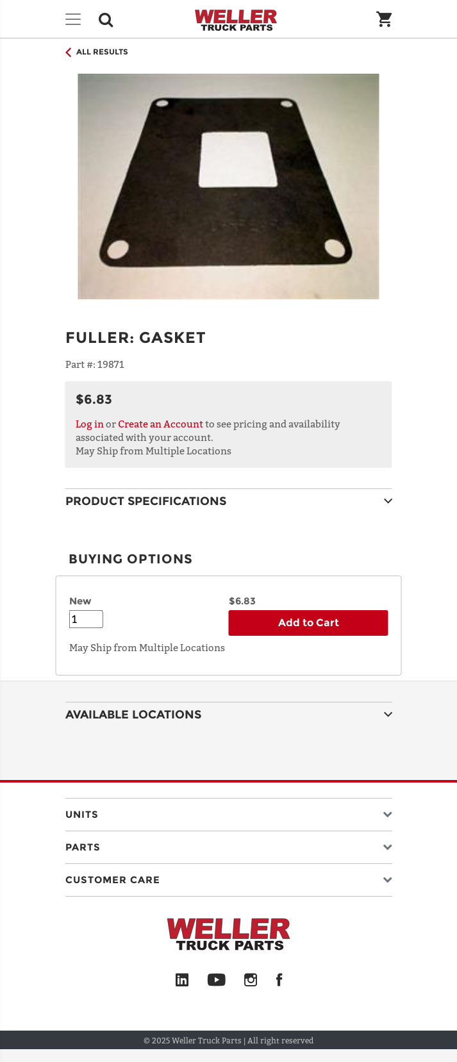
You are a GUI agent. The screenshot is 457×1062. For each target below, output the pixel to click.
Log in (90, 423)
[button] (228, 812)
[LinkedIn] (182, 980)
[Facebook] (279, 980)
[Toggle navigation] (73, 19)
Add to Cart (308, 623)
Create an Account (160, 423)
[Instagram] (251, 980)
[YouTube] (216, 980)
